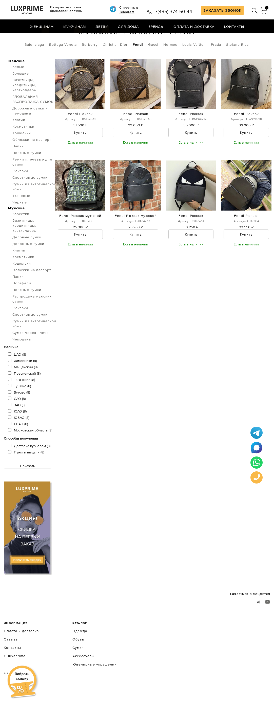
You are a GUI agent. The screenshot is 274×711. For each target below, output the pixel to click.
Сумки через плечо (30, 353)
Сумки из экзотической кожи (34, 206)
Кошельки (21, 153)
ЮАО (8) (17, 431)
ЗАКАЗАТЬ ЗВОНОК (222, 10)
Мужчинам (74, 27)
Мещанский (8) (22, 387)
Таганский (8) (21, 400)
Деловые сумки (27, 257)
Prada (216, 64)
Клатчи (18, 140)
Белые (18, 87)
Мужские (16, 228)
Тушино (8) (19, 406)
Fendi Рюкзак (80, 134)
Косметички (23, 146)
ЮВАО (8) (18, 437)
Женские (16, 81)
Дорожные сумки (28, 264)
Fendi (138, 64)
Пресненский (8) (24, 393)
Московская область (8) (30, 450)
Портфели (21, 303)
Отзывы (11, 659)
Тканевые (21, 216)
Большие (20, 93)
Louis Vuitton (194, 64)
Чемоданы (21, 359)
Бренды (156, 27)
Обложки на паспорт (31, 159)
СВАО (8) (18, 444)
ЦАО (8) (17, 374)
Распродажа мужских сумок (32, 318)
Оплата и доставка (193, 27)
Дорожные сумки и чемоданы (30, 130)
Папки (18, 166)
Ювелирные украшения (94, 684)
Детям (101, 27)
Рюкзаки (54, 37)
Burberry (90, 64)
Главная (11, 37)
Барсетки (20, 234)
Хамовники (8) (22, 381)
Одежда (79, 651)
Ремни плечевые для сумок (32, 181)
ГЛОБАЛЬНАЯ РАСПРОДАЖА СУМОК (32, 119)
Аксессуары (83, 676)
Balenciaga (34, 64)
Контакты (234, 27)
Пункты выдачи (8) (26, 472)
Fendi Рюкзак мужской (80, 236)
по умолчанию (247, 38)
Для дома (128, 27)
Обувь (78, 659)
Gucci (153, 64)
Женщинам (42, 27)
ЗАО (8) (16, 425)
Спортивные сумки (30, 197)
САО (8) (17, 419)
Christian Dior (115, 64)
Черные (19, 222)
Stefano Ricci (238, 64)
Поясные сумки (26, 173)
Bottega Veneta (63, 64)
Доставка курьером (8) (29, 466)
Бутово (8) (19, 412)
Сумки (30, 37)
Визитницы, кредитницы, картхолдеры (24, 105)
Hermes (170, 64)
